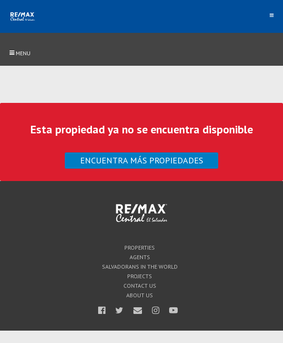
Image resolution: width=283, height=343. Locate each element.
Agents (140, 257)
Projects (139, 276)
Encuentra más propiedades (141, 160)
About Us (139, 295)
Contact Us (139, 286)
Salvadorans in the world (140, 267)
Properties (139, 248)
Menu (20, 53)
